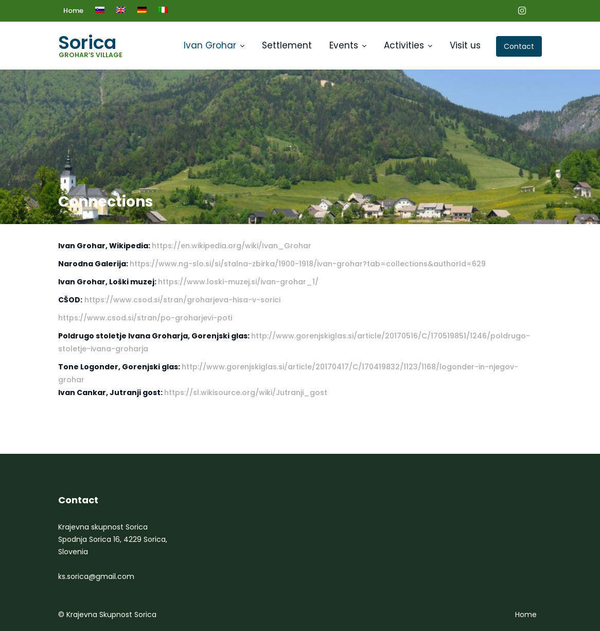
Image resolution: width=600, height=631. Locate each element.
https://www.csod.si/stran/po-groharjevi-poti (145, 318)
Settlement (287, 45)
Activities (404, 45)
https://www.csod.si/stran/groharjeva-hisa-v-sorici (182, 300)
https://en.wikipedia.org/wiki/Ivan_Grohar (231, 246)
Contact (519, 46)
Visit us (465, 45)
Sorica (87, 42)
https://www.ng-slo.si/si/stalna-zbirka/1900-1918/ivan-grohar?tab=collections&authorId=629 (308, 264)
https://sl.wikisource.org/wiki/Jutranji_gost (245, 392)
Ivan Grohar (210, 45)
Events (343, 45)
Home (73, 10)
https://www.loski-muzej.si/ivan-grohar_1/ (238, 282)
